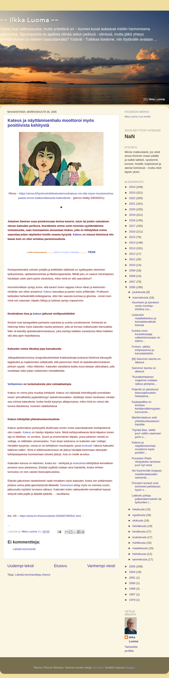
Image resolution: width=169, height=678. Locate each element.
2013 (132, 248)
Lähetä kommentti (24, 549)
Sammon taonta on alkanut (144, 369)
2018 (132, 220)
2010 (132, 265)
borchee (98, 667)
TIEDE (91, 252)
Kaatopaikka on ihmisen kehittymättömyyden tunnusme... (146, 407)
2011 (132, 259)
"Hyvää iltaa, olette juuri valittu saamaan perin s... (146, 433)
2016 (132, 231)
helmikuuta (139, 554)
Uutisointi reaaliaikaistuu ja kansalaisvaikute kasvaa (144, 320)
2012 (132, 253)
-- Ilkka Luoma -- (29, 19)
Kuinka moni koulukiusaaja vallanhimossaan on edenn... (146, 336)
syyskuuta (139, 515)
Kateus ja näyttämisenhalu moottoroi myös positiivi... (144, 447)
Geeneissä (66, 485)
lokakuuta (139, 509)
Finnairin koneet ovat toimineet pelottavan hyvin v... (146, 486)
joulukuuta (139, 292)
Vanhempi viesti (101, 566)
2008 (132, 276)
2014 (132, 242)
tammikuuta (140, 559)
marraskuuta (140, 297)
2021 (132, 203)
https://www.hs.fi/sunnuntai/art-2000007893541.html (50, 515)
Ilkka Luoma (131, 116)
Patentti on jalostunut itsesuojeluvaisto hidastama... (145, 393)
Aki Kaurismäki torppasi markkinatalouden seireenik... (147, 474)
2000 (132, 583)
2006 (132, 287)
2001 (132, 577)
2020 (132, 209)
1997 (132, 594)
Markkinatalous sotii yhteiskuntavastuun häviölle (145, 421)
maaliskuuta (140, 548)
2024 (132, 186)
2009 (132, 270)
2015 (132, 237)
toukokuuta (139, 537)
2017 (132, 225)
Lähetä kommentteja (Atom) (32, 574)
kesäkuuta (139, 531)
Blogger (130, 667)
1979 (132, 599)
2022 (132, 198)
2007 (132, 281)
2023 (132, 192)
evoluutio (87, 445)
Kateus (77, 234)
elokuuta (138, 520)
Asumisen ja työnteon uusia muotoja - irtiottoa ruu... (145, 306)
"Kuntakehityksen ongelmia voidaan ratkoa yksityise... (144, 380)
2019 (132, 214)
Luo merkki (144, 116)
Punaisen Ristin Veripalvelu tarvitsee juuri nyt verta (146, 462)
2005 (132, 566)
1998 (132, 588)
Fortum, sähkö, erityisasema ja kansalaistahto (143, 350)
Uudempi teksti (20, 566)
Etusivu (60, 566)
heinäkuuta (139, 526)
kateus (37, 313)
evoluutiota (79, 463)
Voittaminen (15, 384)
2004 (132, 571)
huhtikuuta (139, 542)
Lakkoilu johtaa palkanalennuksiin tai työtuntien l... (146, 499)
